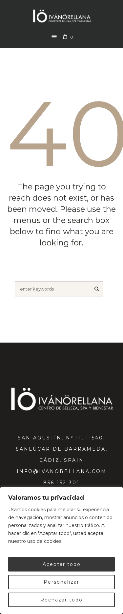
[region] (61, 550)
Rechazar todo (61, 600)
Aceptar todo (62, 564)
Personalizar (61, 582)
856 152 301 (61, 483)
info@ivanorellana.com (62, 471)
